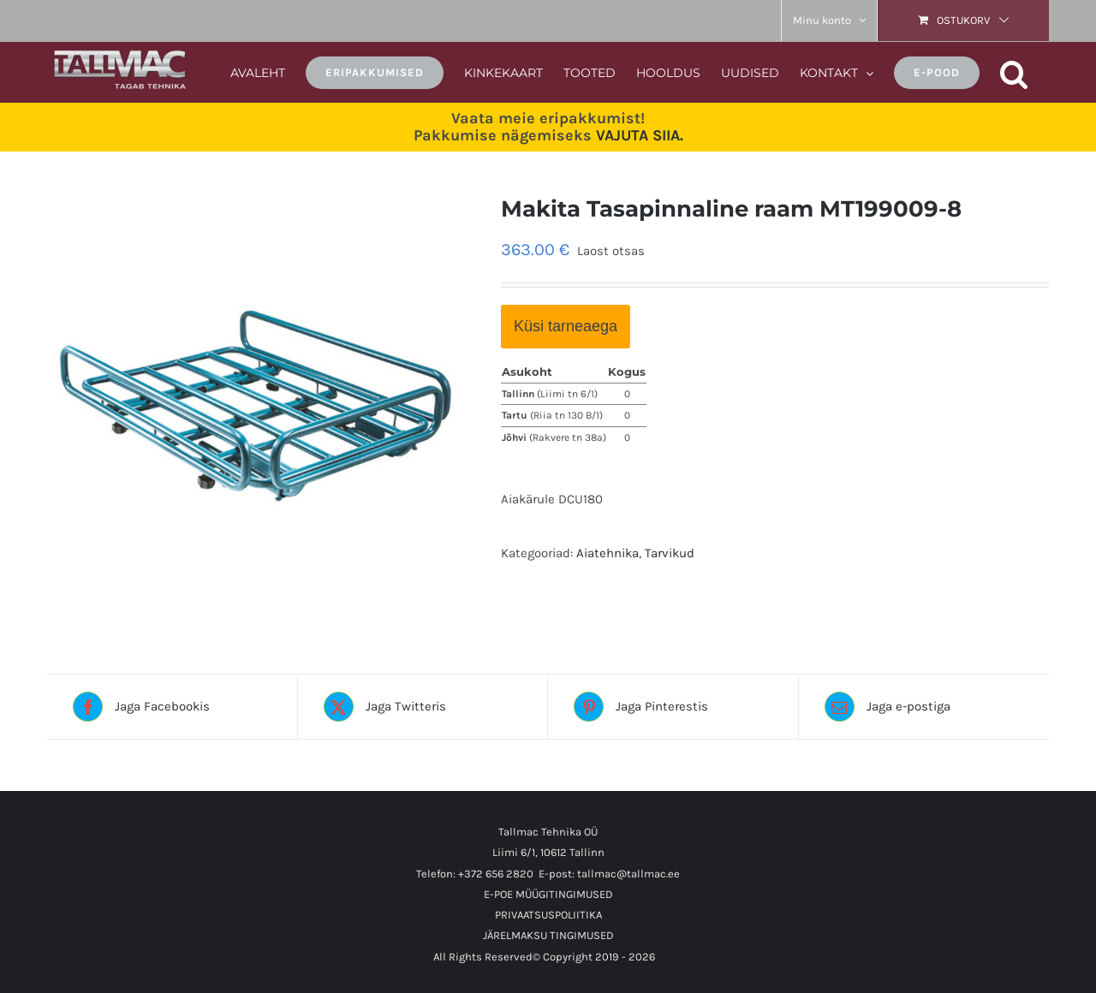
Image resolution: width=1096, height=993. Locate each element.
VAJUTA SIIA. (639, 135)
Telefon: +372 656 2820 (474, 873)
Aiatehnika (607, 553)
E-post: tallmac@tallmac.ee (609, 873)
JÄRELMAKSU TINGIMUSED (548, 935)
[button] (1014, 71)
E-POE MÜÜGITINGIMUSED (548, 894)
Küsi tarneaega (565, 326)
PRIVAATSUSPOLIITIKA (548, 914)
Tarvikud (669, 553)
